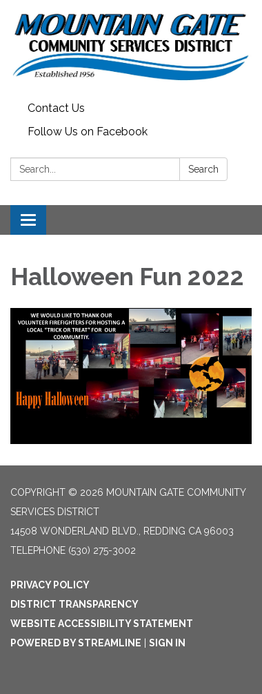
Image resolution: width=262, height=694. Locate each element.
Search (203, 169)
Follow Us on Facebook (88, 131)
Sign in (167, 642)
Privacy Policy (50, 584)
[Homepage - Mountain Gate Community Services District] (131, 48)
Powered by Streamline (75, 642)
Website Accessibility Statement (101, 623)
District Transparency (74, 604)
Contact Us (56, 108)
